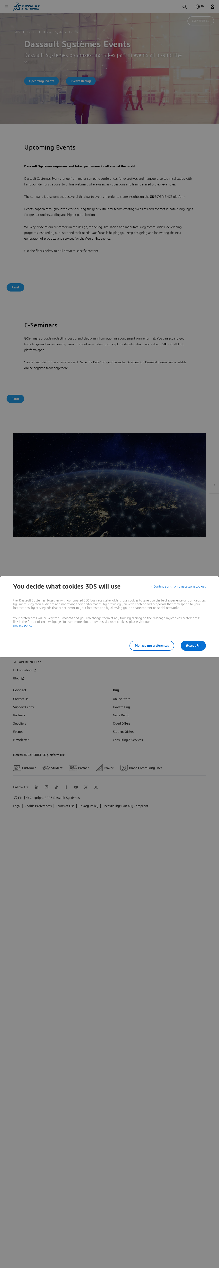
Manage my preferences (152, 645)
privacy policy (22, 625)
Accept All (193, 645)
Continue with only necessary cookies (179, 586)
